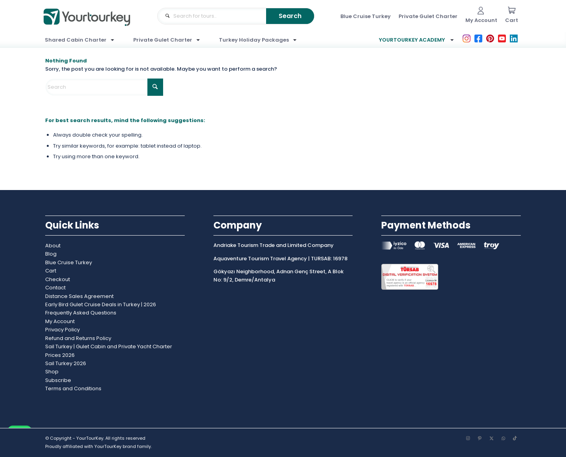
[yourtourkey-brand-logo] (87, 24)
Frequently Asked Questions (80, 312)
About (53, 245)
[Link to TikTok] (515, 438)
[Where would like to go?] (236, 16)
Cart (50, 270)
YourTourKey (107, 446)
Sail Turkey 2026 (65, 363)
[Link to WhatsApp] (503, 438)
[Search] (104, 87)
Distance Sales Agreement (79, 296)
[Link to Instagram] (468, 438)
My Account (60, 321)
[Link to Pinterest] (479, 438)
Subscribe (58, 380)
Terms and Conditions (73, 388)
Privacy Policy (62, 329)
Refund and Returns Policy (78, 338)
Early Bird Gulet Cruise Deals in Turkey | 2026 (100, 304)
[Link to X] (491, 438)
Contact (55, 287)
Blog (51, 254)
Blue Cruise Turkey (68, 262)
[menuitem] (365, 16)
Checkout (57, 279)
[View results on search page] (290, 16)
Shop (52, 371)
